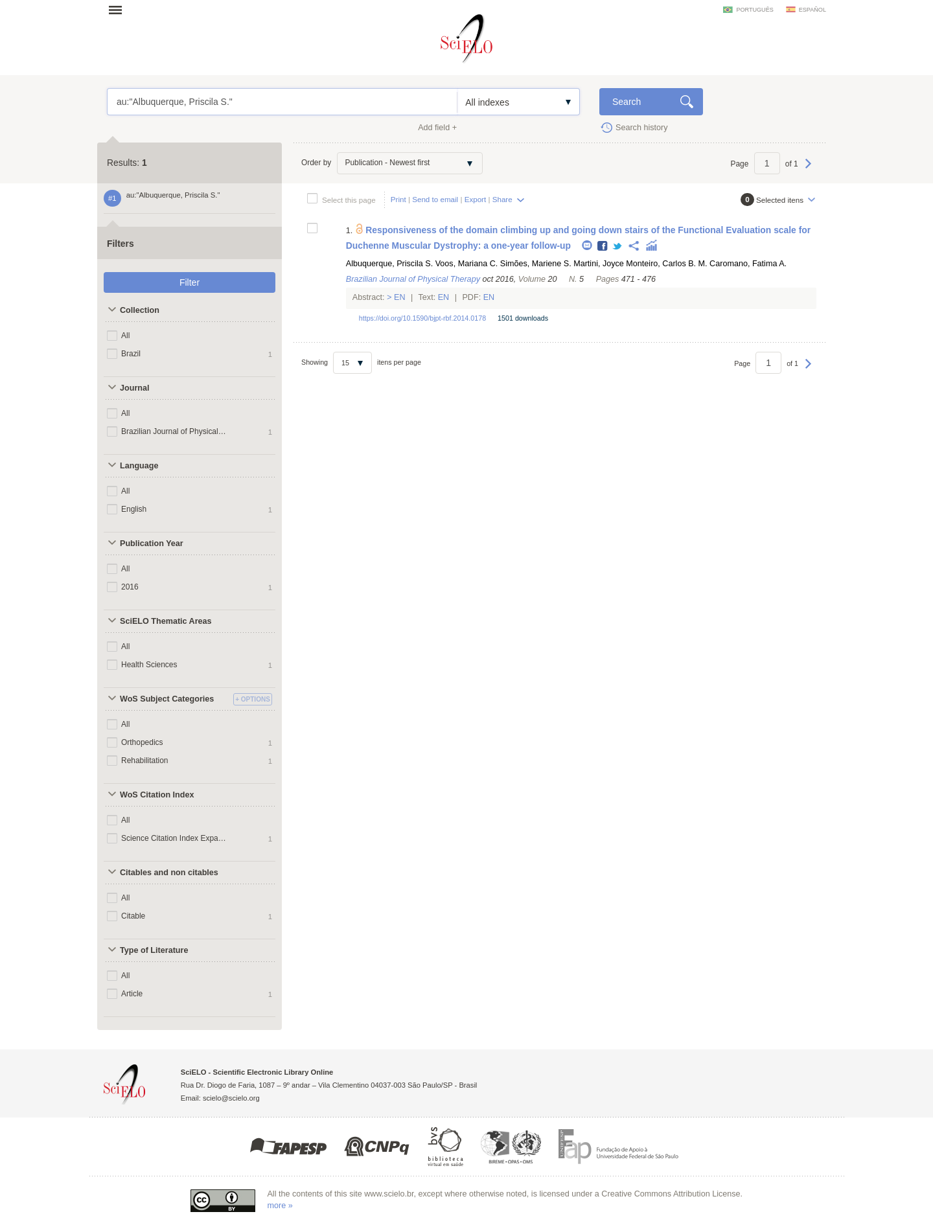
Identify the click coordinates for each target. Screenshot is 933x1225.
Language (139, 465)
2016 (130, 586)
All (125, 335)
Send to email (435, 199)
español (812, 9)
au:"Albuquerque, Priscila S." (282, 101)
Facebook (602, 246)
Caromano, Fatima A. (748, 263)
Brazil (131, 353)
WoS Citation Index (157, 794)
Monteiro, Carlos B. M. (666, 263)
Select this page (349, 200)
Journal (135, 388)
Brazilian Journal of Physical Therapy (173, 431)
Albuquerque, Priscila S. (389, 263)
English (133, 509)
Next (808, 170)
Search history (642, 127)
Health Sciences (149, 664)
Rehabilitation (144, 760)
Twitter (617, 246)
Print (398, 199)
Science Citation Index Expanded (173, 838)
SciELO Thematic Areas (166, 621)
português (754, 9)
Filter (189, 282)
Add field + (437, 127)
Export (476, 199)
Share (502, 199)
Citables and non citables (169, 872)
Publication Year (151, 543)
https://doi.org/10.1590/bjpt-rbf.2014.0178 (422, 318)
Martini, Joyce (598, 263)
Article (132, 993)
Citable (133, 916)
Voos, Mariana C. (466, 263)
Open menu (119, 9)
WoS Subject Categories (167, 699)
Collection (139, 310)
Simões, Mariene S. (535, 263)
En (400, 297)
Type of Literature (154, 950)
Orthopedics (142, 742)
